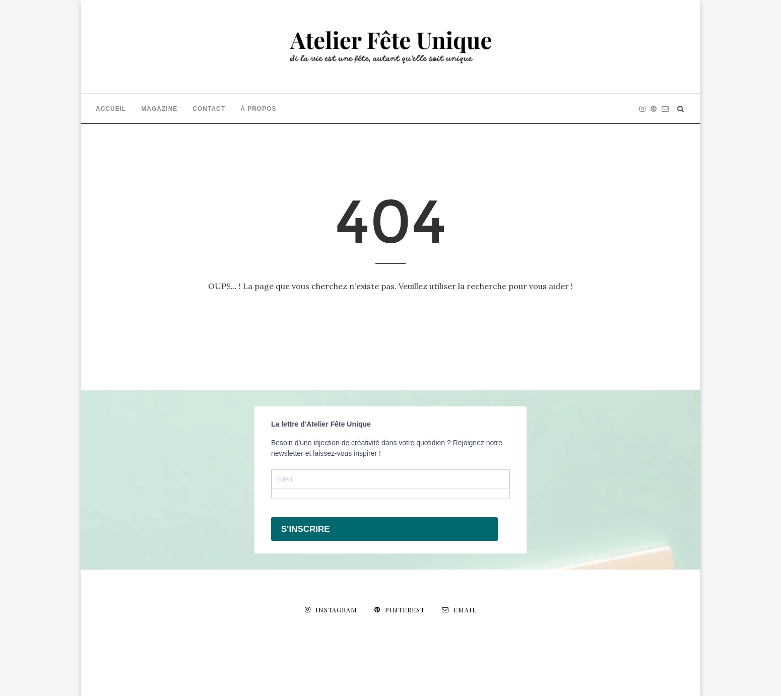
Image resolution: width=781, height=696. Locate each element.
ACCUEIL (111, 108)
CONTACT (208, 108)
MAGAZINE (159, 108)
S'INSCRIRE (305, 529)
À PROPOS (258, 108)
